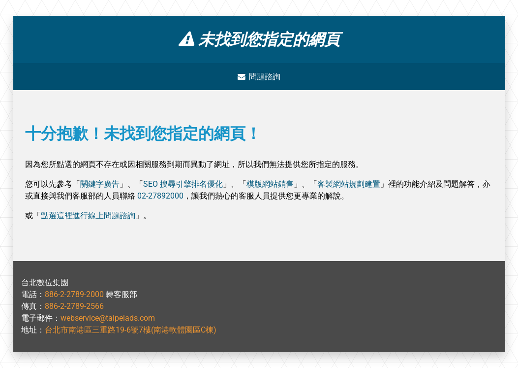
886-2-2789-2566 (74, 306)
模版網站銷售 (270, 184)
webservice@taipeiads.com (108, 318)
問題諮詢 (259, 76)
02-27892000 (160, 196)
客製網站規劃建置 (348, 184)
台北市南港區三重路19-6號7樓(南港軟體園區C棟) (130, 330)
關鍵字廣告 (100, 184)
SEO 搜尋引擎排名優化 (183, 184)
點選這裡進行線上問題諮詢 (88, 216)
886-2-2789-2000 (74, 295)
